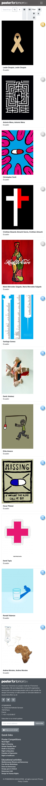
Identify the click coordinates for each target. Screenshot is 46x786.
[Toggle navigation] (41, 3)
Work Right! (5, 742)
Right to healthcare (8, 755)
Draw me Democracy (9, 767)
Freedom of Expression (9, 753)
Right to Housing (7, 744)
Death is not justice (8, 749)
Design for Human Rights (10, 773)
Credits (25, 781)
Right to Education (8, 751)
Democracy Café (7, 771)
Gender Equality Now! (9, 746)
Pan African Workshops (10, 764)
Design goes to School (9, 769)
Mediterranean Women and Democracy (15, 762)
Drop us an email (10, 730)
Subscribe (39, 723)
